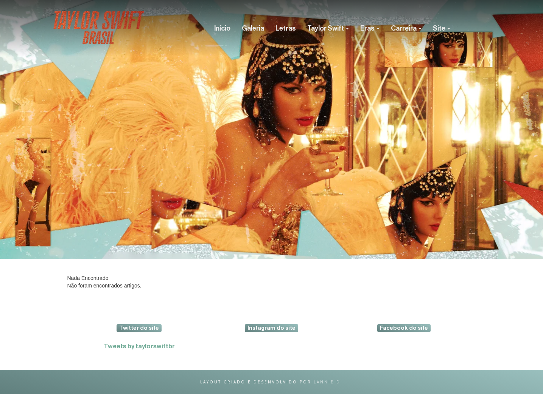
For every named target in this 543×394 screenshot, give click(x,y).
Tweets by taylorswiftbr (139, 346)
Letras (285, 28)
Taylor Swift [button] (328, 28)
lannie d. (328, 382)
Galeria (253, 28)
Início (222, 28)
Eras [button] (370, 28)
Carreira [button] (406, 28)
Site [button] (441, 28)
